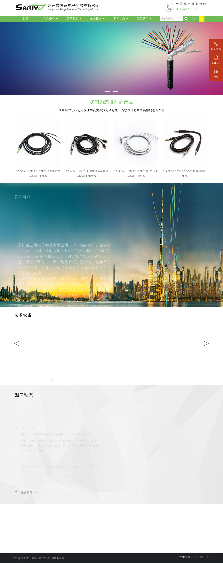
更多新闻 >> (29, 494)
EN (195, 18)
